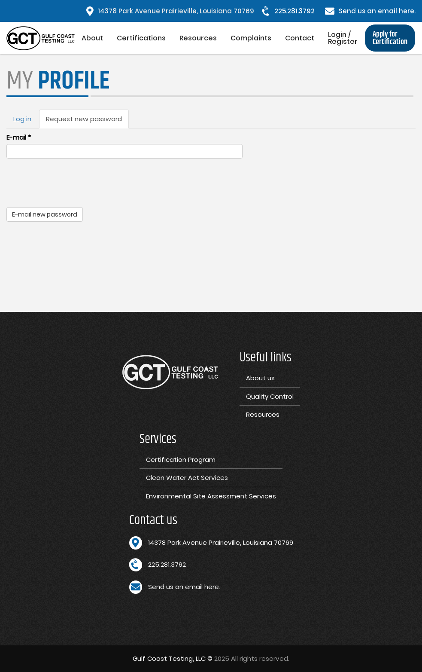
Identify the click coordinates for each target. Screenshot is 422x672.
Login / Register (343, 38)
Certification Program (181, 459)
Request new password (87, 121)
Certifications (141, 38)
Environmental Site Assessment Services (211, 496)
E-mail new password (44, 214)
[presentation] (71, 182)
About (92, 38)
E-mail (18, 137)
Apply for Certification (390, 38)
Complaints (251, 38)
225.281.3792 (294, 10)
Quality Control (270, 396)
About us (260, 377)
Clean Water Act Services (187, 477)
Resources (198, 38)
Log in (22, 118)
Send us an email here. (377, 10)
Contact (299, 38)
